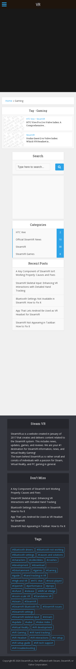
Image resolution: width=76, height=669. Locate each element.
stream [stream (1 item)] (48, 617)
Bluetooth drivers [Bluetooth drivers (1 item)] (23, 549)
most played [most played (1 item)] (55, 580)
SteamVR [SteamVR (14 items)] (31, 601)
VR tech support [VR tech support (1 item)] (44, 642)
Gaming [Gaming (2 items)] (52, 570)
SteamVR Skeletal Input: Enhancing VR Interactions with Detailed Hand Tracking (37, 286)
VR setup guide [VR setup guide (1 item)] (22, 642)
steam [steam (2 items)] (17, 601)
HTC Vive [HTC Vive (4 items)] (38, 580)
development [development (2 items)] (21, 565)
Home (8, 100)
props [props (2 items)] (51, 585)
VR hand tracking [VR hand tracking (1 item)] (40, 632)
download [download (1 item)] (39, 565)
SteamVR (41, 118)
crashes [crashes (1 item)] (52, 560)
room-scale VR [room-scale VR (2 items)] (22, 596)
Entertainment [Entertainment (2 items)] (22, 570)
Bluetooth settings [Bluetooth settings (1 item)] (24, 554)
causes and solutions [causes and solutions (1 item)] (51, 554)
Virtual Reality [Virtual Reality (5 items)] (21, 627)
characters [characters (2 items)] (19, 560)
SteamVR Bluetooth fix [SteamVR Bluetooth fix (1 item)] (26, 606)
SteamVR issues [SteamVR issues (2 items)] (53, 606)
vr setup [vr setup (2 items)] (58, 637)
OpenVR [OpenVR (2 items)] (18, 585)
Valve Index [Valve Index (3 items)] (44, 622)
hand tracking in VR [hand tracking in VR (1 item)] (35, 575)
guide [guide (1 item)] (17, 575)
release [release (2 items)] (30, 591)
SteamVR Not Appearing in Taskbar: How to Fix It (38, 526)
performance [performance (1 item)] (35, 585)
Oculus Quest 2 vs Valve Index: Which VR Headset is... (42, 140)
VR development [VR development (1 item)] (43, 627)
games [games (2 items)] (38, 570)
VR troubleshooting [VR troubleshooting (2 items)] (24, 648)
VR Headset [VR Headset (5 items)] (20, 637)
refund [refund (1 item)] (17, 591)
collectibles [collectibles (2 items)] (37, 560)
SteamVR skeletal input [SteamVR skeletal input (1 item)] (26, 617)
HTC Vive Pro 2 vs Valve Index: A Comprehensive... (43, 124)
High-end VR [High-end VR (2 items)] (20, 580)
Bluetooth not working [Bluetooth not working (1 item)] (50, 549)
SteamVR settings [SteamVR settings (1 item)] (23, 611)
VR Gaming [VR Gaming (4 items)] (20, 632)
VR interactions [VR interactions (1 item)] (40, 637)
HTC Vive (30, 118)
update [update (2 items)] (17, 622)
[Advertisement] (38, 50)
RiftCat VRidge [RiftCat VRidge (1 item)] (47, 591)
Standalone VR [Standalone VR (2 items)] (43, 596)
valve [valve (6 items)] (29, 622)
